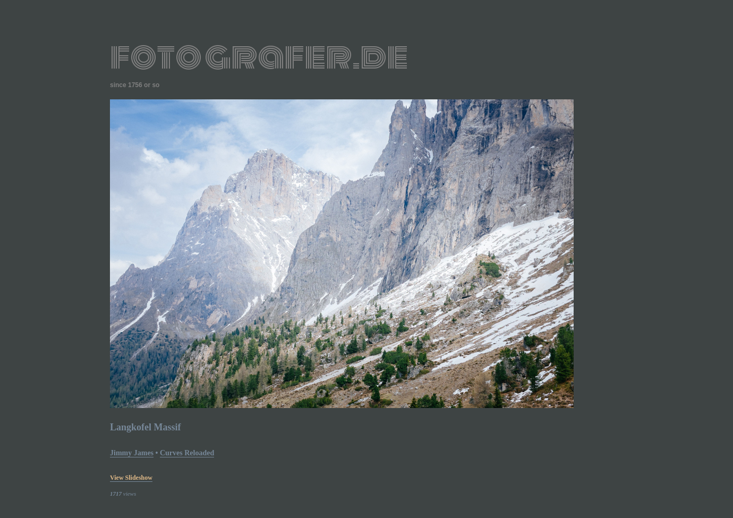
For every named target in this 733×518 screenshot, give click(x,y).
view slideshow (131, 477)
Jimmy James (132, 453)
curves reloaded (187, 453)
